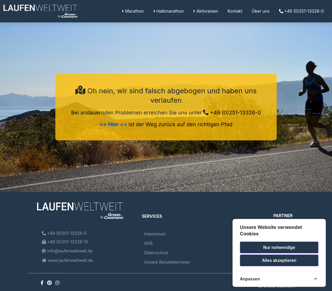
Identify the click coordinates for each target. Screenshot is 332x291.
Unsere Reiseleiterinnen (167, 262)
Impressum (155, 233)
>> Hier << (113, 124)
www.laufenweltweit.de (67, 260)
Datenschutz (156, 252)
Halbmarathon (168, 11)
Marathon (133, 11)
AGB (148, 243)
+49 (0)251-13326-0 (301, 11)
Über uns (260, 11)
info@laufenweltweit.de (67, 250)
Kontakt (235, 11)
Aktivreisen (205, 11)
